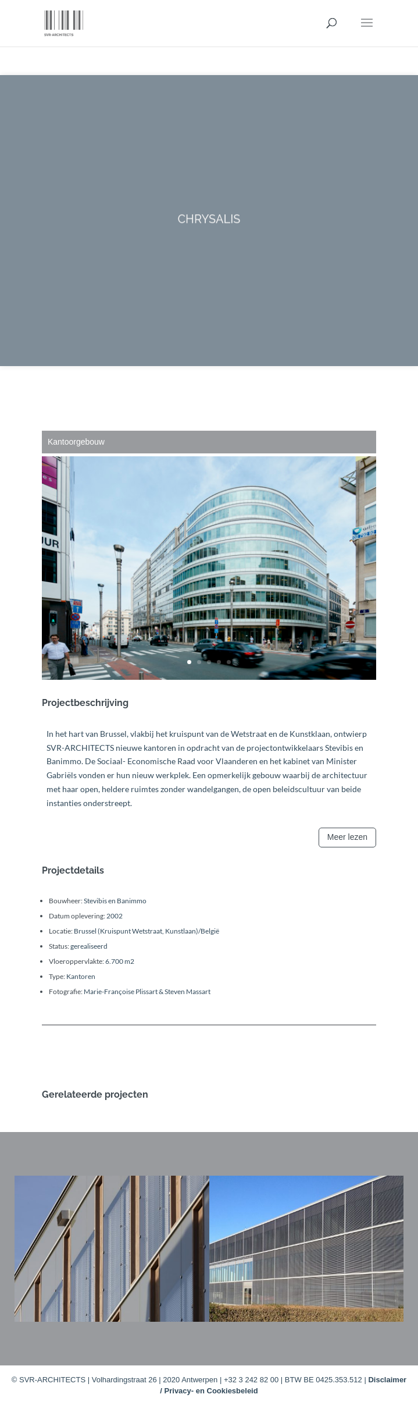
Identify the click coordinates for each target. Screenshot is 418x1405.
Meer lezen (347, 837)
